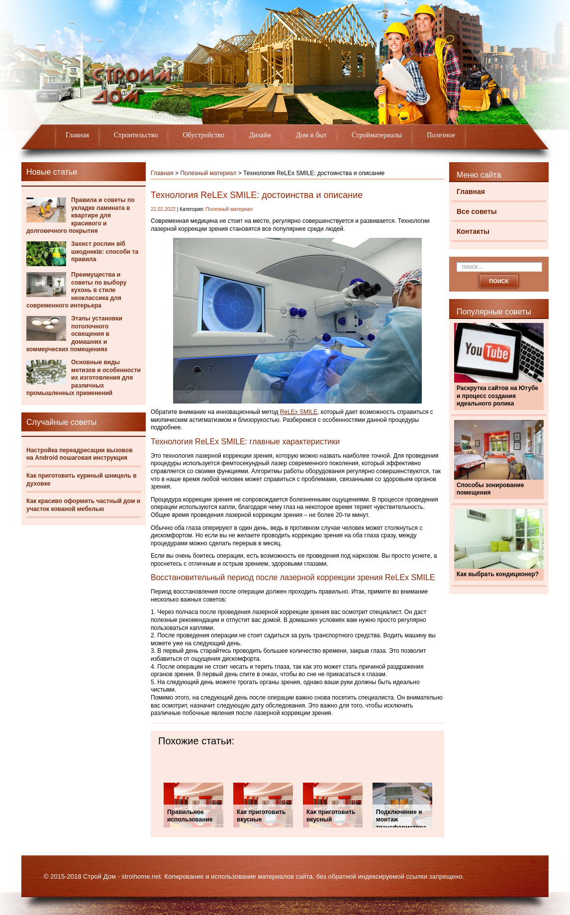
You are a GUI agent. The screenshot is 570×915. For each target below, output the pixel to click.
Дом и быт (311, 135)
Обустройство (203, 135)
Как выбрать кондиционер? (498, 574)
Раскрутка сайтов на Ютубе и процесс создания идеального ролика (497, 396)
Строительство (136, 135)
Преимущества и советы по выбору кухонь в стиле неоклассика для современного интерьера (76, 290)
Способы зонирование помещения (490, 489)
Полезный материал (208, 173)
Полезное (441, 135)
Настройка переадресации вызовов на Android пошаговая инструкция (79, 454)
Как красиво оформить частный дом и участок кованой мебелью (83, 505)
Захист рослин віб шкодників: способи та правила (104, 251)
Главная (77, 135)
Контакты (473, 231)
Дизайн (260, 135)
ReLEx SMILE (298, 411)
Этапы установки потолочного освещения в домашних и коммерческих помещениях (74, 334)
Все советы (477, 211)
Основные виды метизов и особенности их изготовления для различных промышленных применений (83, 378)
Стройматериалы (377, 135)
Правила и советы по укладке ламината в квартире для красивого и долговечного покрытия (80, 215)
